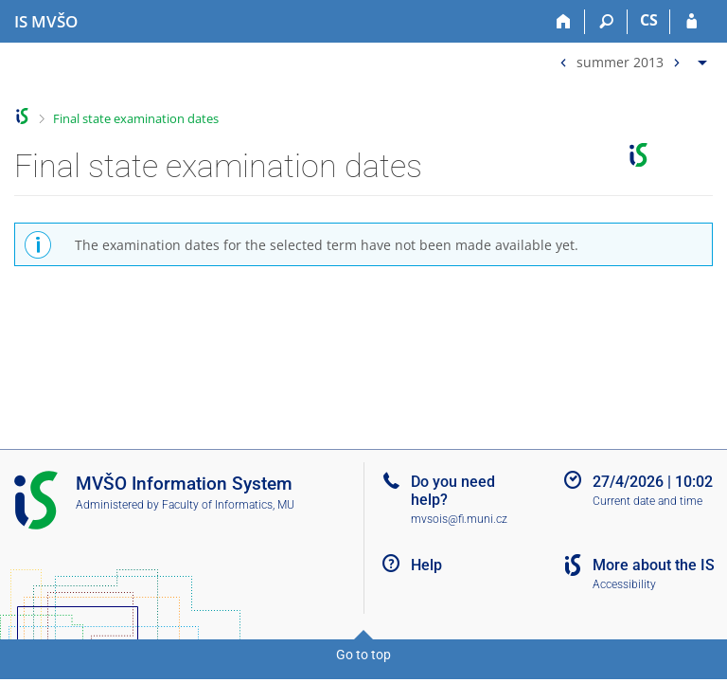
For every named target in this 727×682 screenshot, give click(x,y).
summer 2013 (620, 61)
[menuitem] (631, 58)
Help (426, 565)
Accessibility (624, 584)
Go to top (363, 654)
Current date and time (647, 501)
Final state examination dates (136, 118)
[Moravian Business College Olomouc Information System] (46, 21)
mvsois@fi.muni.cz (459, 519)
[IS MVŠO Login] (691, 21)
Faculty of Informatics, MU (228, 505)
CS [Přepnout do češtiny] (649, 19)
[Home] (563, 21)
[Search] (606, 21)
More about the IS (654, 565)
